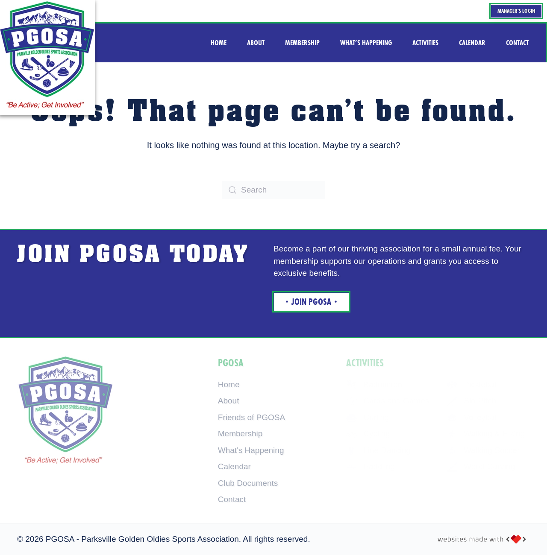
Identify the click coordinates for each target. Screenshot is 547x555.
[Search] (273, 190)
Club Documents (248, 483)
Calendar (234, 466)
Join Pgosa (311, 301)
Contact (232, 499)
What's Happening (251, 450)
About (228, 400)
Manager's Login (516, 11)
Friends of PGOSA (251, 417)
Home (229, 384)
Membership (240, 433)
